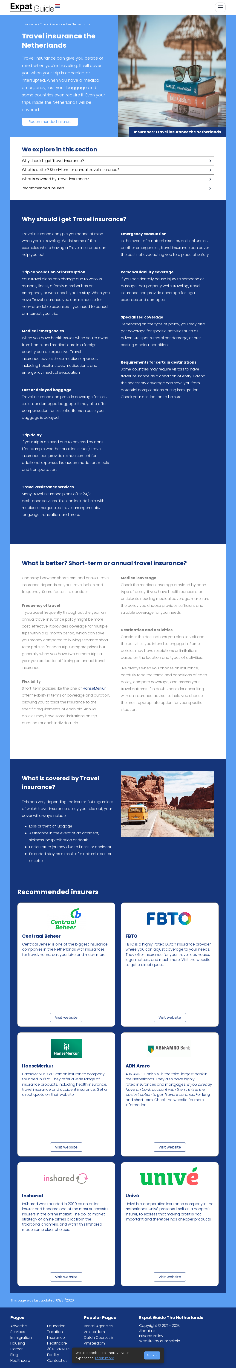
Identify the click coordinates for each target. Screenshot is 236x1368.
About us (147, 1330)
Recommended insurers (50, 121)
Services (17, 1331)
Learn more (104, 1358)
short (139, 1099)
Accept (152, 1355)
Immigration (21, 1337)
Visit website (66, 1017)
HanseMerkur (94, 688)
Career (16, 1349)
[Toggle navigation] (220, 7)
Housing (17, 1343)
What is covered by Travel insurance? (55, 179)
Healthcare (20, 1360)
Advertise (18, 1326)
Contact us (57, 1360)
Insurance (29, 24)
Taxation (55, 1331)
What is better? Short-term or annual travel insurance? (70, 169)
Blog (14, 1354)
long (206, 1094)
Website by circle (159, 1341)
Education (56, 1326)
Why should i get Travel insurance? (53, 160)
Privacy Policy (151, 1336)
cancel (102, 306)
